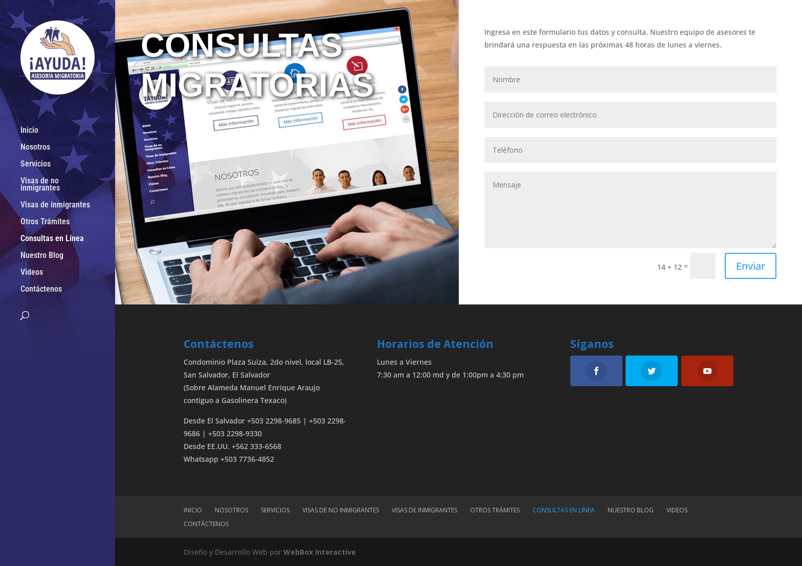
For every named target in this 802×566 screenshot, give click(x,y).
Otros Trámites (45, 222)
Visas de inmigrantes (55, 205)
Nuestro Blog (41, 256)
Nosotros (35, 148)
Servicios (35, 164)
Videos (31, 273)
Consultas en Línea (52, 239)
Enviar (750, 266)
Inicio (29, 131)
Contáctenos (41, 290)
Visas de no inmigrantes (40, 185)
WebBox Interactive (319, 552)
